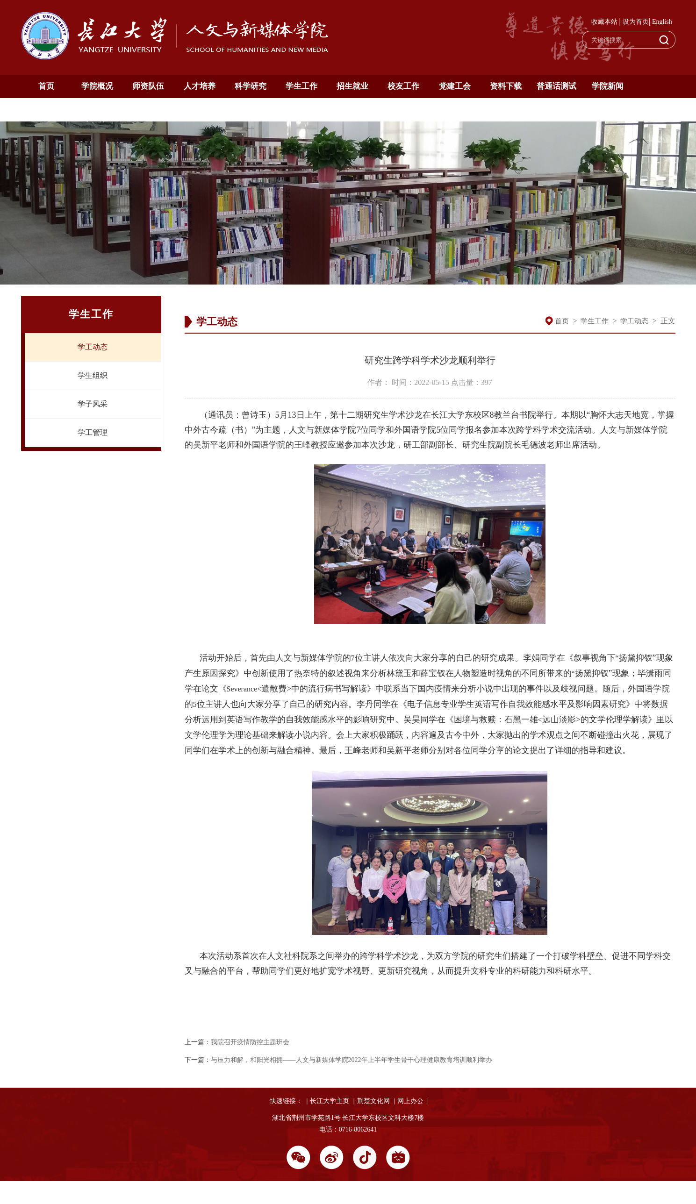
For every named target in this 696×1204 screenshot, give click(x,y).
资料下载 (506, 86)
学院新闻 (608, 86)
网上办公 (410, 1100)
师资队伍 (148, 86)
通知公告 (46, 109)
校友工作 (403, 86)
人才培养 (199, 86)
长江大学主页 (329, 1100)
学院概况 (97, 86)
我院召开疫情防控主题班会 (250, 1042)
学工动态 (93, 347)
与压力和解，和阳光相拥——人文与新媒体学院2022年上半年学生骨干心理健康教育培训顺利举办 (351, 1059)
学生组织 (93, 375)
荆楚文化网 (373, 1100)
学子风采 (93, 404)
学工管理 (93, 432)
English (662, 21)
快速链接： (286, 1100)
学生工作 (301, 86)
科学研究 (250, 86)
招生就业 (352, 86)
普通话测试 (556, 86)
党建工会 (455, 86)
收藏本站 (604, 21)
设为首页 (636, 21)
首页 (46, 86)
